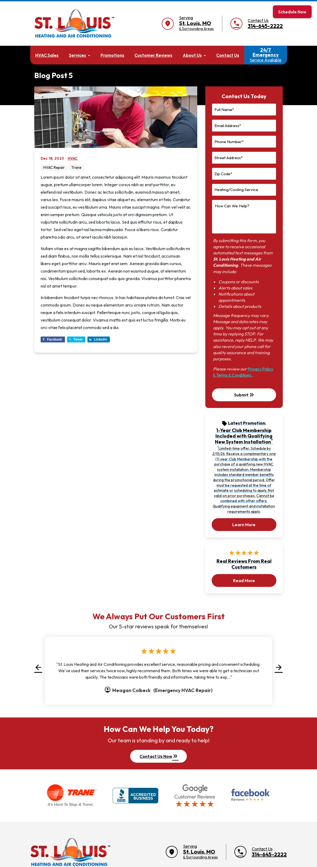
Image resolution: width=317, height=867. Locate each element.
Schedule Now (292, 11)
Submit (244, 395)
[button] (38, 668)
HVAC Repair (54, 167)
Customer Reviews (153, 55)
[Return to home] (70, 852)
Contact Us (227, 55)
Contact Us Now (159, 756)
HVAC (73, 158)
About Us (192, 55)
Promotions (112, 55)
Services (77, 55)
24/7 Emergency (265, 55)
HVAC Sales (47, 55)
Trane (76, 167)
